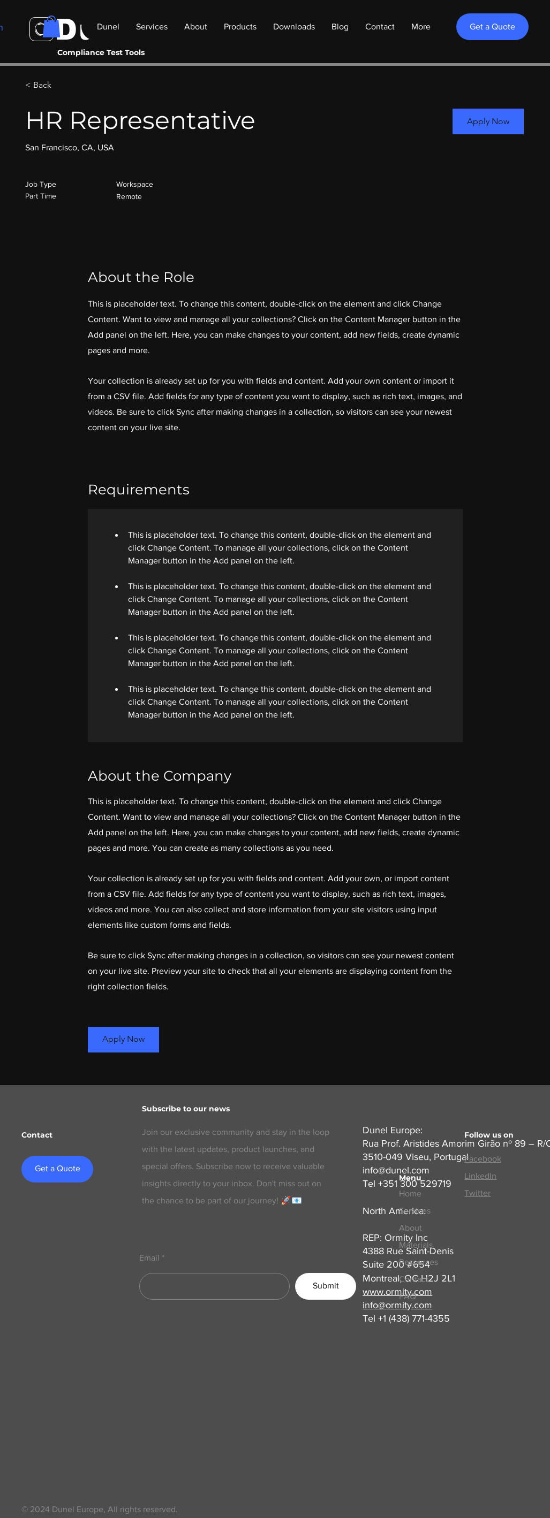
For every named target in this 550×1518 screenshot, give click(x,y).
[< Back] (63, 85)
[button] (51, 26)
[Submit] (325, 1286)
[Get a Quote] (492, 26)
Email (149, 1258)
